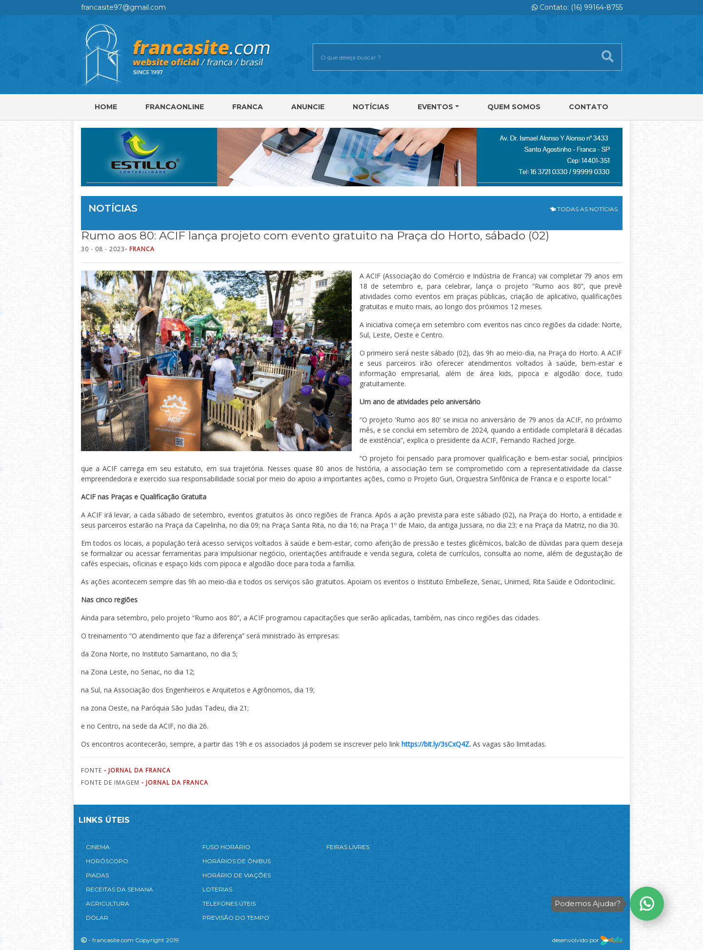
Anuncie (307, 106)
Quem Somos (514, 106)
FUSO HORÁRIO (226, 847)
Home (106, 106)
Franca (247, 106)
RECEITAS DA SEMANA (119, 889)
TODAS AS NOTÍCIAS (584, 209)
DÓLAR (97, 917)
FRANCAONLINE (174, 106)
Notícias (371, 106)
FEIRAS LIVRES (347, 847)
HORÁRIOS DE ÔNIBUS (236, 861)
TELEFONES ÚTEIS (229, 903)
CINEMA (98, 847)
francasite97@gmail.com (123, 7)
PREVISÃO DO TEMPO (235, 917)
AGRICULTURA (107, 903)
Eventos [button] (435, 106)
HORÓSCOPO (107, 861)
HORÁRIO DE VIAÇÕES (236, 875)
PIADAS (97, 875)
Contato (588, 106)
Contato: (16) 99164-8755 (577, 7)
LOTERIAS (217, 889)
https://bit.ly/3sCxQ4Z (435, 744)
